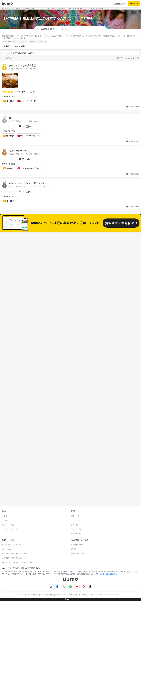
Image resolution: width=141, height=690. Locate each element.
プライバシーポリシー (98, 577)
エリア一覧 (75, 503)
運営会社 (26, 577)
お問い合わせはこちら (108, 556)
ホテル (4, 498)
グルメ (4, 503)
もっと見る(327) (70, 383)
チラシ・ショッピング (10, 511)
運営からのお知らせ (38, 577)
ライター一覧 (76, 511)
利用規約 (85, 577)
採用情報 (50, 577)
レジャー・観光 (8, 507)
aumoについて (113, 577)
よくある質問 (60, 577)
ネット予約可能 (103, 250)
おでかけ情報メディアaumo (12, 527)
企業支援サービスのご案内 (12, 540)
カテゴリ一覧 (76, 516)
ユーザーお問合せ (73, 577)
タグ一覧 (74, 507)
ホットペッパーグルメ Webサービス (24, 482)
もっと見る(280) (70, 426)
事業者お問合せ (77, 527)
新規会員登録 (120, 3)
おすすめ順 (20, 46)
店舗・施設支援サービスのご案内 (14, 536)
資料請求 (74, 531)
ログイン (134, 3)
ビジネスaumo (7, 531)
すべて (37, 250)
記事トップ (75, 498)
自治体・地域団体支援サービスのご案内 (17, 545)
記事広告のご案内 (77, 536)
